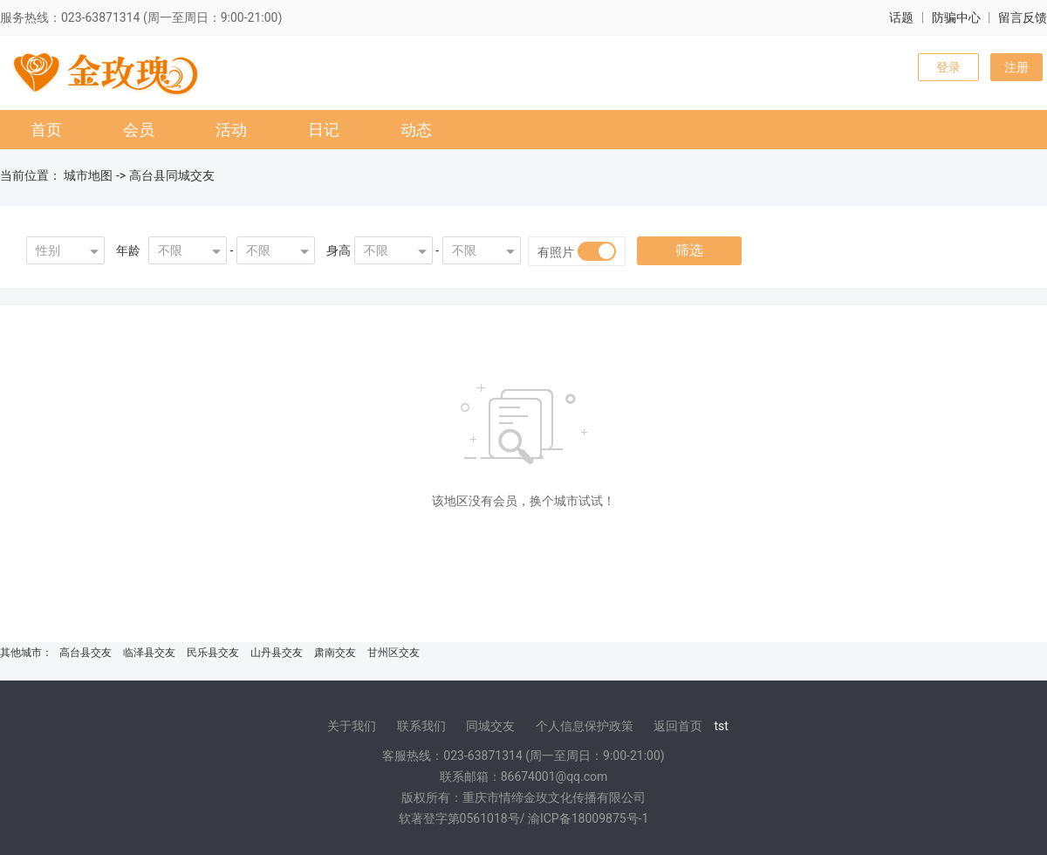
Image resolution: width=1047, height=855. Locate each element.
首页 (46, 129)
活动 (231, 129)
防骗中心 (956, 17)
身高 (338, 250)
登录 (948, 67)
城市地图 (88, 175)
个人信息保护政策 (584, 726)
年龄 (128, 250)
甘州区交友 (393, 652)
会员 (138, 129)
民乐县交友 (213, 652)
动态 (416, 129)
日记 (323, 129)
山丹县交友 (276, 652)
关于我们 (351, 726)
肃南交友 (335, 652)
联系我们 (421, 726)
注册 (1016, 67)
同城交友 (490, 726)
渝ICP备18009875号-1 (588, 818)
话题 (901, 17)
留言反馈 (1022, 17)
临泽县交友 (149, 652)
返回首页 (678, 726)
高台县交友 (85, 652)
